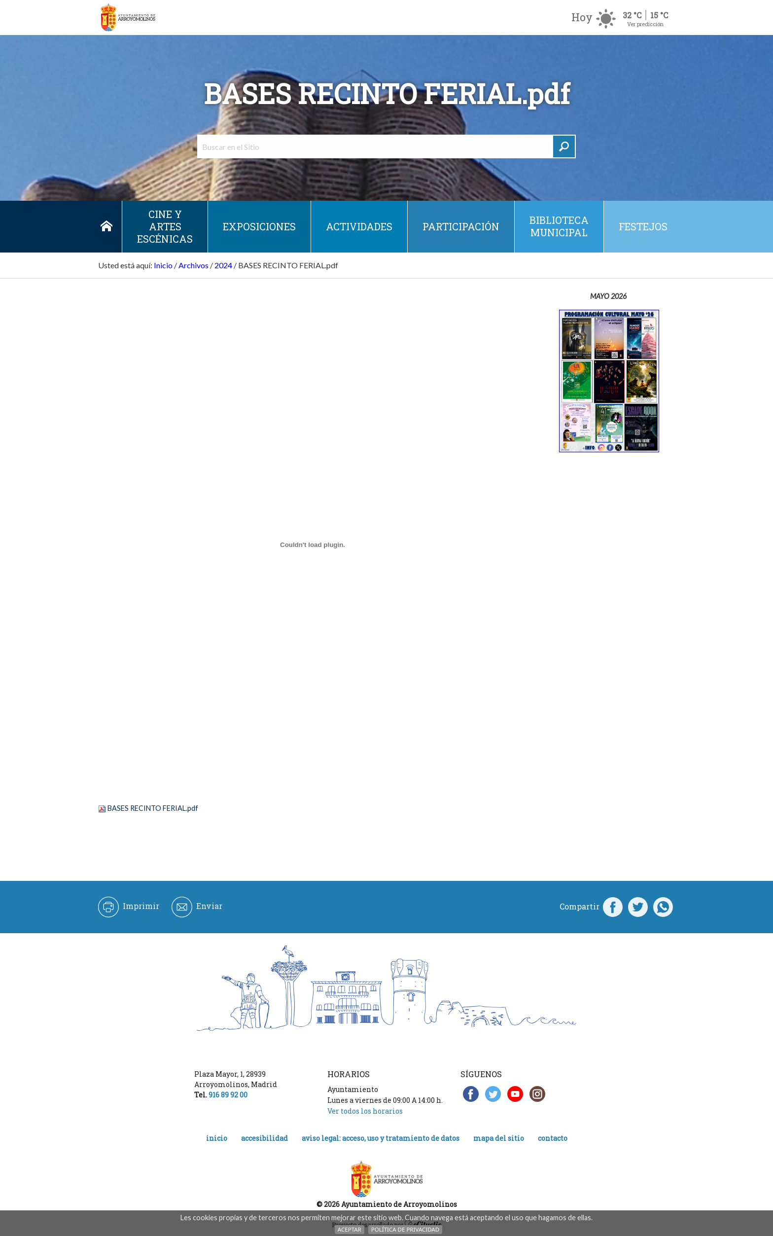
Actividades (359, 226)
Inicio (106, 227)
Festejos (643, 226)
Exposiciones (259, 226)
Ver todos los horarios (365, 1111)
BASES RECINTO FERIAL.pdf (152, 808)
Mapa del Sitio (498, 1138)
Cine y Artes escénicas (165, 226)
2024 (223, 265)
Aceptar (349, 1229)
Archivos (193, 265)
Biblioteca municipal (559, 226)
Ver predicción (645, 24)
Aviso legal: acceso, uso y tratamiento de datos (380, 1138)
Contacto (552, 1138)
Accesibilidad (264, 1138)
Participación (460, 226)
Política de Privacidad (405, 1229)
